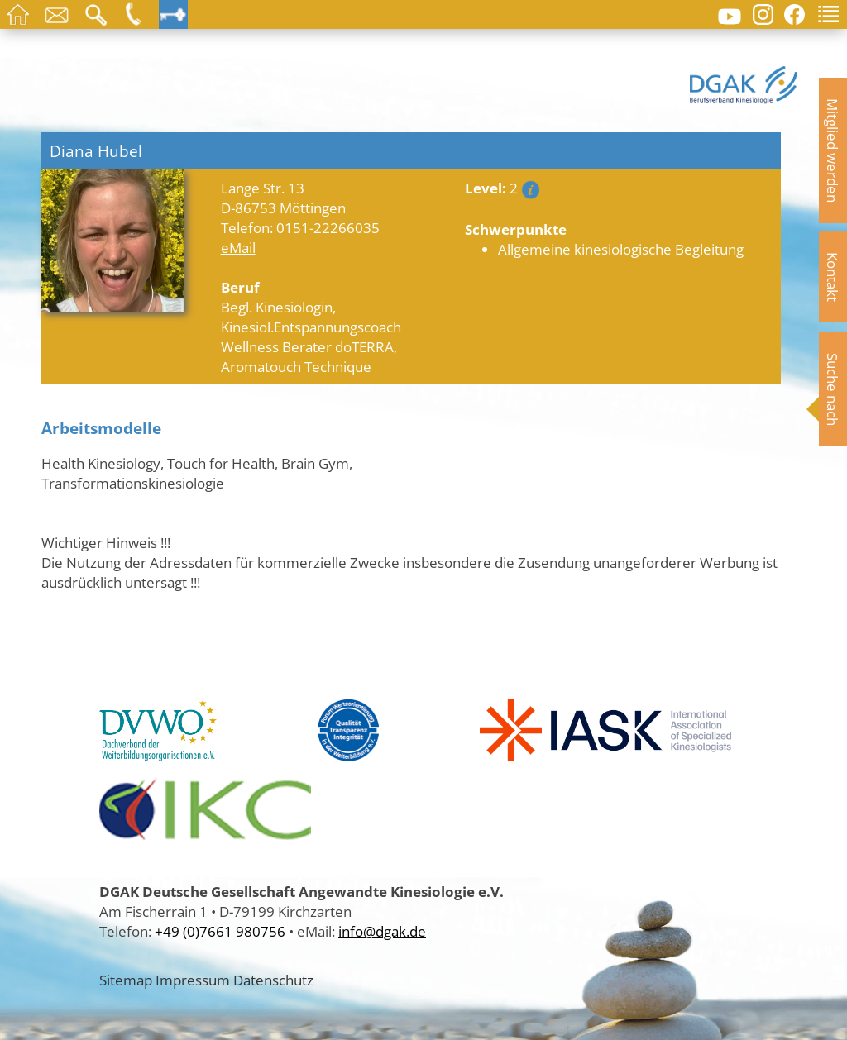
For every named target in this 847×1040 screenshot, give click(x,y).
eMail (238, 247)
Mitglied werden (833, 150)
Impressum (193, 980)
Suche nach (833, 389)
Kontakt (833, 277)
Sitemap (125, 980)
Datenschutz (273, 980)
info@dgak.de (382, 931)
